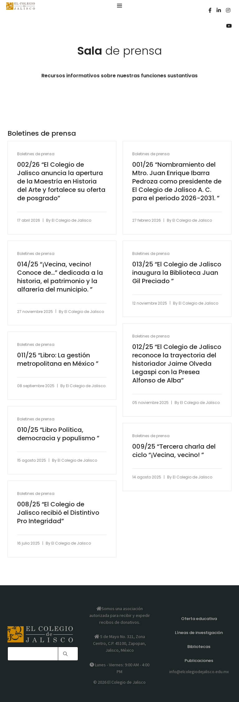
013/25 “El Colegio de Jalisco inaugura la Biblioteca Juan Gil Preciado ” (176, 272)
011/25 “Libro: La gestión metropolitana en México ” (57, 359)
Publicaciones (199, 661)
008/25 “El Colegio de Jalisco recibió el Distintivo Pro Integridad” (58, 512)
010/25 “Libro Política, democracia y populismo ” (58, 434)
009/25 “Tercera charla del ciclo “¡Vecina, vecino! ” (174, 450)
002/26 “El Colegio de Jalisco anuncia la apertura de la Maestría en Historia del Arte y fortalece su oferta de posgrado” (61, 181)
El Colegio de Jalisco (71, 220)
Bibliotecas (198, 647)
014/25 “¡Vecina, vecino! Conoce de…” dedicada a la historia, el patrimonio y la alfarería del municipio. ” (60, 277)
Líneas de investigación (199, 633)
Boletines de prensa (35, 153)
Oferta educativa (199, 619)
